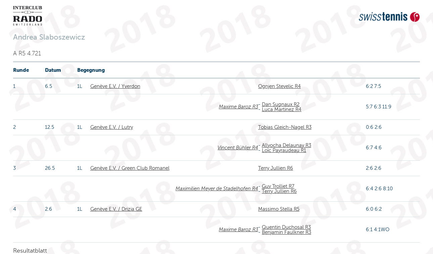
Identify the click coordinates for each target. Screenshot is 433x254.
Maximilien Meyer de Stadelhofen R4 (217, 188)
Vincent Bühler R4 (238, 147)
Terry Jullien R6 (275, 168)
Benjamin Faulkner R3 (286, 232)
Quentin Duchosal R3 (286, 227)
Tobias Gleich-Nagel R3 (284, 127)
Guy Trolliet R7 (278, 186)
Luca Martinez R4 (281, 109)
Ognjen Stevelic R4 (279, 86)
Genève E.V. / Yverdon (115, 86)
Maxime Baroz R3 (238, 106)
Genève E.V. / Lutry (111, 127)
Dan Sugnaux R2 (280, 104)
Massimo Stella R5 (278, 209)
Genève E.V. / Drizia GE (116, 209)
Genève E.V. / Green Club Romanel (130, 168)
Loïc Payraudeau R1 (284, 150)
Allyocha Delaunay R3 (286, 145)
